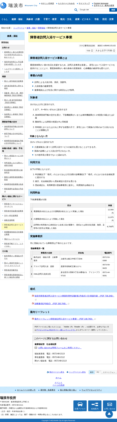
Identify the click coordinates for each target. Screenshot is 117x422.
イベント (58, 383)
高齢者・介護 (33, 19)
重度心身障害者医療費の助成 (13, 178)
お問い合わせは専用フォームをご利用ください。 (60, 348)
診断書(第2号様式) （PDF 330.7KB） (51, 304)
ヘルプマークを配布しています (13, 70)
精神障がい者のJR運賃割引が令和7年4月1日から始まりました (14, 54)
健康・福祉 (31, 28)
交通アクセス (80, 406)
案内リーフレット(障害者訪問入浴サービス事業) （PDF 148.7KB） (65, 319)
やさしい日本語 (47, 3)
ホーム (58, 378)
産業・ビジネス (83, 19)
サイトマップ (84, 3)
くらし (4, 19)
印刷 (88, 51)
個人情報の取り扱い (68, 390)
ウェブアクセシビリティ (92, 390)
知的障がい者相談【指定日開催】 (13, 115)
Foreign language (101, 3)
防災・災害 (108, 19)
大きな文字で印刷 (103, 50)
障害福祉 (41, 28)
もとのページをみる (66, 3)
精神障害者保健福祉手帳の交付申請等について (13, 142)
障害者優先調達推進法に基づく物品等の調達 (13, 276)
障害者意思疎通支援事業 (13, 211)
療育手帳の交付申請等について (13, 135)
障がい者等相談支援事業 (13, 81)
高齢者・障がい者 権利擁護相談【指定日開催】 (13, 94)
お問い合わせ (109, 406)
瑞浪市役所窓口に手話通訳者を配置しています (13, 63)
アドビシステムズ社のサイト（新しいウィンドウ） (56, 330)
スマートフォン (109, 372)
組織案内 (95, 406)
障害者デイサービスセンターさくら (13, 205)
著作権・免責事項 (47, 390)
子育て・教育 (50, 19)
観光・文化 (65, 19)
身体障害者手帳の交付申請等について (13, 128)
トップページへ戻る (77, 372)
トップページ (18, 28)
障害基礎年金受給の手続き (13, 190)
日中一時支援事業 (11, 216)
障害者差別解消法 (11, 270)
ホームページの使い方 (26, 390)
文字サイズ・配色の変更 (104, 5)
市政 (96, 19)
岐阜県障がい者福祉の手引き (13, 257)
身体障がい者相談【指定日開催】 (13, 108)
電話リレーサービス (12, 239)
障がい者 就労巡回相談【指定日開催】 (13, 101)
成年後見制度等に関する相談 (13, 87)
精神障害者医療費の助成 (13, 184)
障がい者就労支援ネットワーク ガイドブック (13, 264)
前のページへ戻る (56, 372)
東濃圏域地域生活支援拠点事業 (13, 233)
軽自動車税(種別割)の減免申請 (13, 171)
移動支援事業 (9, 220)
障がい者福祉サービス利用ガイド (13, 157)
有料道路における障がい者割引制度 (13, 164)
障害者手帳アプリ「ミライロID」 (13, 245)
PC (98, 372)
